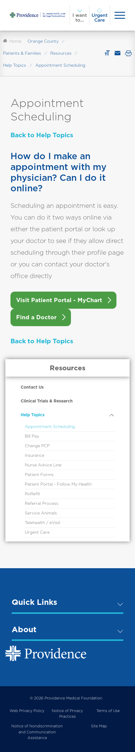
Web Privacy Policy (27, 710)
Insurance (34, 455)
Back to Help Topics (41, 135)
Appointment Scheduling (50, 426)
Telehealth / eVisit (42, 522)
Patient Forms (39, 474)
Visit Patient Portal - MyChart (59, 300)
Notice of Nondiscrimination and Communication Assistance (37, 732)
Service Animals (41, 513)
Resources (61, 53)
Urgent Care (37, 532)
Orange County (43, 41)
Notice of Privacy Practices (67, 713)
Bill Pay (32, 436)
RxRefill (32, 493)
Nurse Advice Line (43, 464)
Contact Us (32, 387)
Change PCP (37, 445)
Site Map (99, 726)
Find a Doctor (36, 317)
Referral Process (41, 503)
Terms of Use (108, 710)
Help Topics (14, 65)
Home (12, 41)
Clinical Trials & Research (47, 401)
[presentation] (119, 15)
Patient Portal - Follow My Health (58, 484)
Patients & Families (22, 53)
